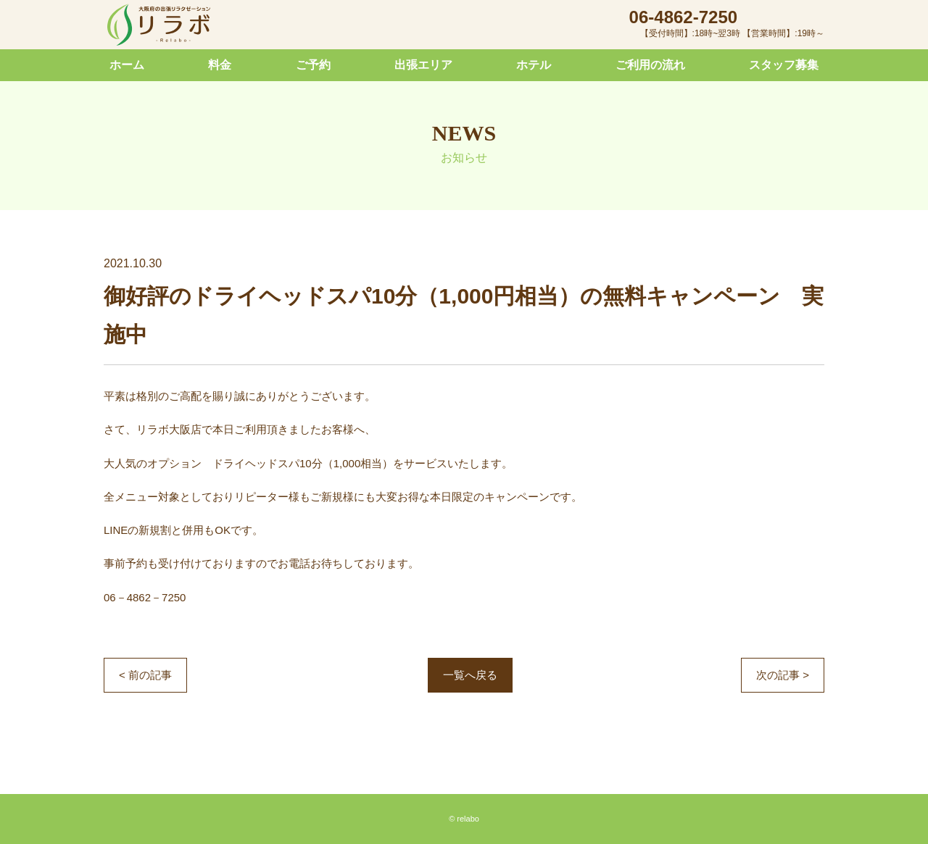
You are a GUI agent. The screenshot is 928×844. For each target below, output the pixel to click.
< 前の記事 (145, 675)
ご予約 (313, 65)
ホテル (533, 65)
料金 (219, 65)
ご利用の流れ (650, 65)
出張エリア (423, 65)
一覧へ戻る (470, 675)
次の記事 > (782, 675)
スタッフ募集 (784, 65)
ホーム (126, 65)
